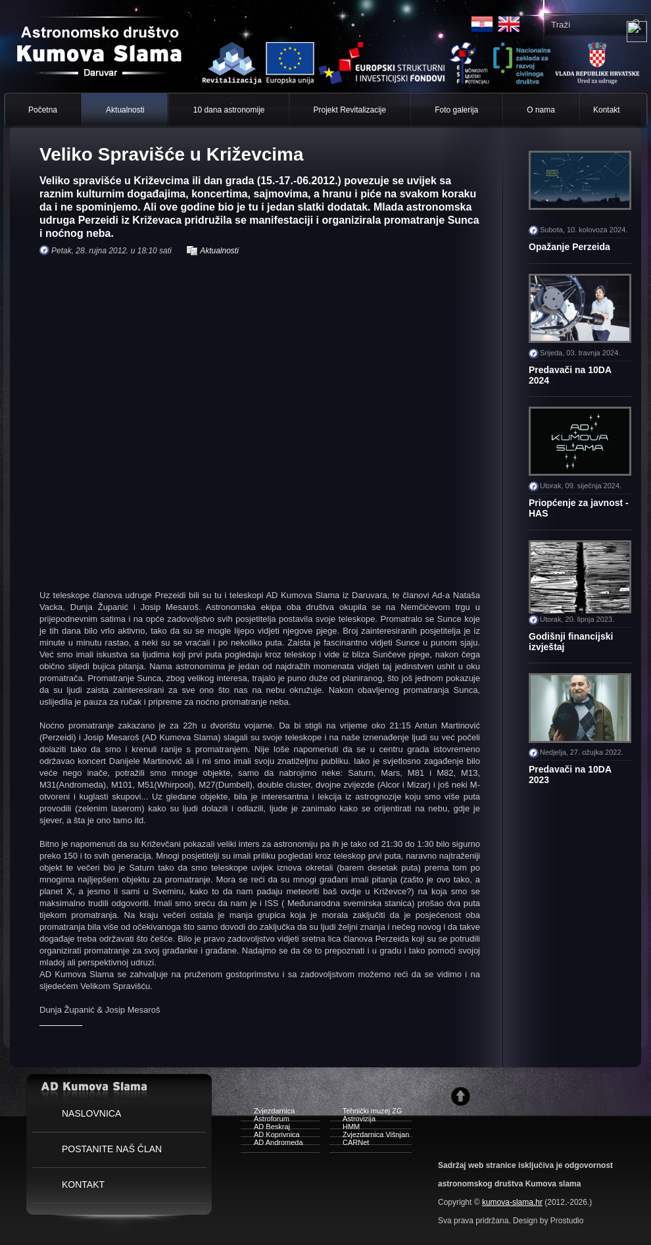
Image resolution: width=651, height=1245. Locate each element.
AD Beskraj (265, 1128)
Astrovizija (352, 1120)
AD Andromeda (272, 1144)
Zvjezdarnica (268, 1112)
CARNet (349, 1144)
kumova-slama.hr (512, 1202)
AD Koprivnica (270, 1136)
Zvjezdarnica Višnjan (369, 1136)
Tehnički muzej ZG (365, 1112)
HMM (344, 1128)
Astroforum (265, 1120)
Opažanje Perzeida (569, 246)
